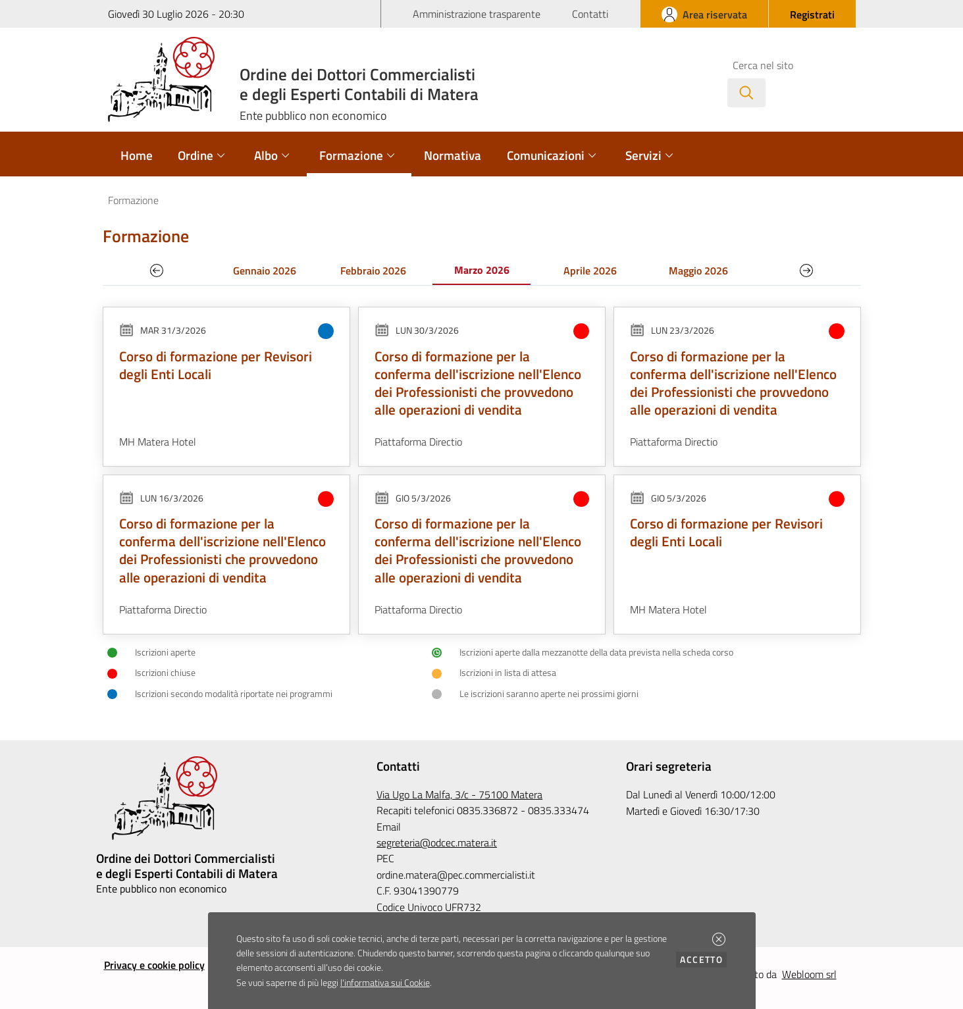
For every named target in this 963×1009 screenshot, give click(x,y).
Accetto (703, 959)
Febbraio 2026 (373, 270)
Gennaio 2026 (264, 270)
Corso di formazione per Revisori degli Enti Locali (215, 365)
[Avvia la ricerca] (746, 92)
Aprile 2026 (590, 270)
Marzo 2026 (481, 270)
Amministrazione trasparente (476, 14)
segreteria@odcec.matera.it (437, 842)
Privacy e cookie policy (154, 965)
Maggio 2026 (698, 270)
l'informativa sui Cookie (385, 982)
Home (136, 155)
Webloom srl (809, 974)
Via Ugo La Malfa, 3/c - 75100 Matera (459, 794)
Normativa (452, 155)
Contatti (590, 14)
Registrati (812, 14)
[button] (719, 939)
